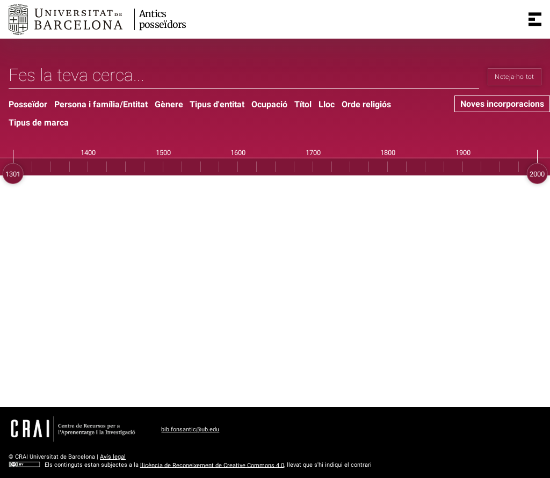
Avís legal (113, 456)
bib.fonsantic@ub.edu (190, 429)
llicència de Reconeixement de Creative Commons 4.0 (212, 464)
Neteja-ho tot (514, 76)
